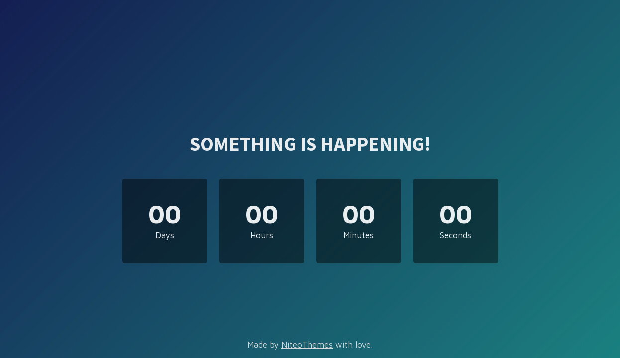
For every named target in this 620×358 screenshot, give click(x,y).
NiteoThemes (307, 345)
